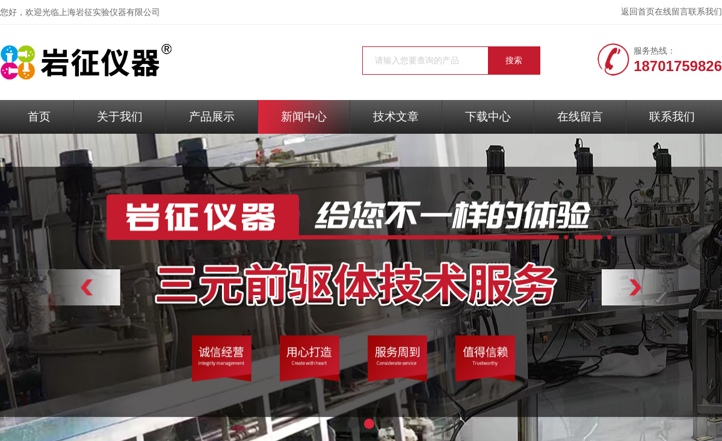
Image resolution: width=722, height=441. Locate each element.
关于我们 (120, 116)
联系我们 (705, 11)
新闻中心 (304, 116)
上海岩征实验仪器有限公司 (109, 12)
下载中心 (488, 116)
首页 (39, 116)
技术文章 (396, 116)
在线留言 (671, 11)
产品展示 (212, 116)
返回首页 (638, 11)
